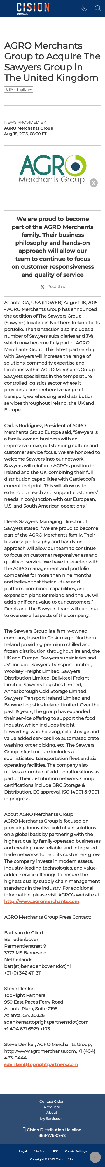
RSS (55, 1151)
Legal (23, 1151)
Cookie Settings (76, 1151)
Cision (60, 1159)
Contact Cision (51, 1101)
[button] (83, 8)
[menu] (7, 8)
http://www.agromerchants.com (41, 901)
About (51, 1112)
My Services (52, 1118)
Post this (53, 286)
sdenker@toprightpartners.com (41, 1064)
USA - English (19, 89)
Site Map (40, 1151)
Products (52, 1107)
